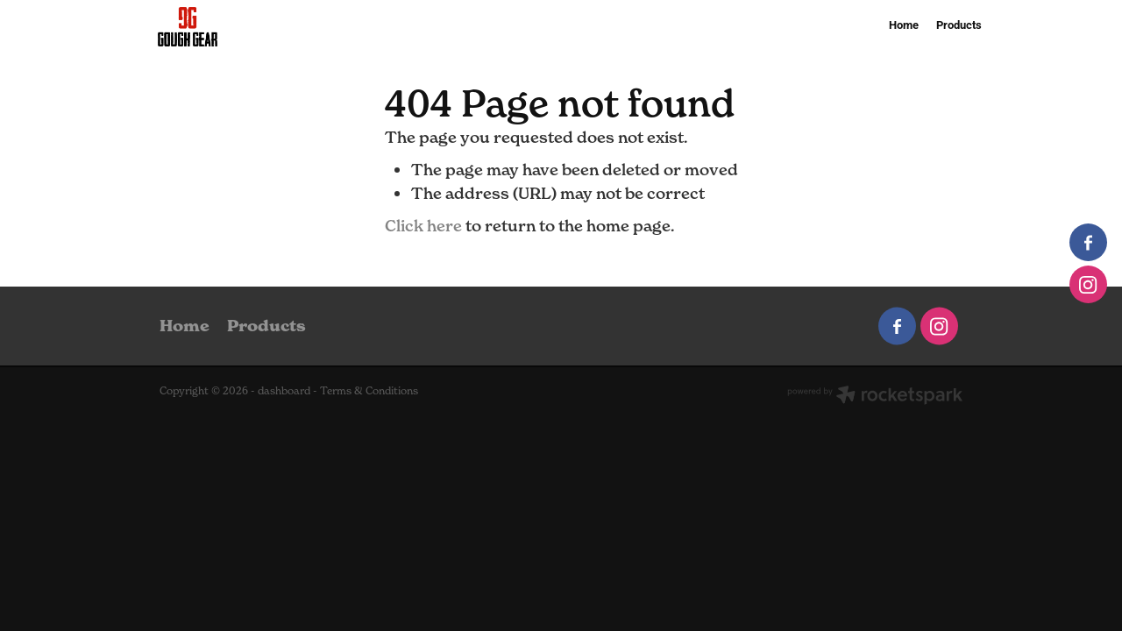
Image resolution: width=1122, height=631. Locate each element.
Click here (423, 226)
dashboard (284, 390)
